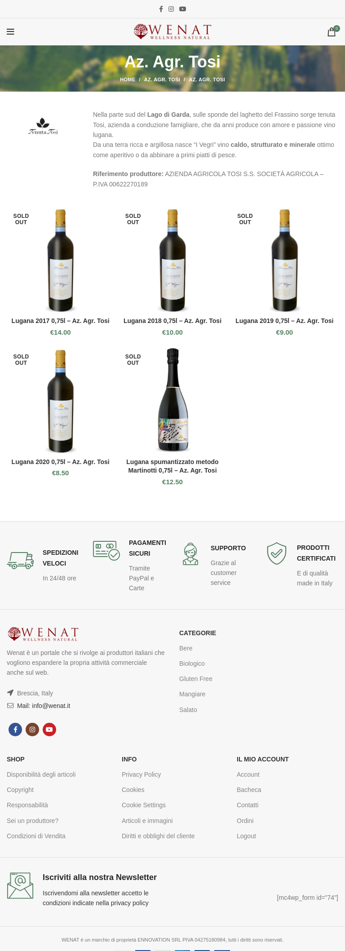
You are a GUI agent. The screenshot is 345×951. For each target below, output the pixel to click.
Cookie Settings (144, 805)
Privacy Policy (141, 774)
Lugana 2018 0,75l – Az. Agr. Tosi (172, 320)
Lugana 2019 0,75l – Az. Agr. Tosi (284, 320)
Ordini (245, 820)
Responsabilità (27, 805)
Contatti (247, 805)
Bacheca (249, 789)
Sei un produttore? (32, 820)
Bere (186, 648)
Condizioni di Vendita (36, 836)
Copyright (20, 789)
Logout (246, 836)
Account (248, 774)
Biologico (192, 663)
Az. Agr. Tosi (162, 79)
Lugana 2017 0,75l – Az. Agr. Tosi (61, 320)
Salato (188, 709)
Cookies (133, 789)
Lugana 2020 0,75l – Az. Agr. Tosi (61, 461)
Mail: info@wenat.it (42, 705)
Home (127, 79)
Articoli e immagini (147, 820)
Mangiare (192, 694)
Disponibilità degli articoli (41, 774)
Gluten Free (195, 678)
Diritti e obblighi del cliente (158, 836)
